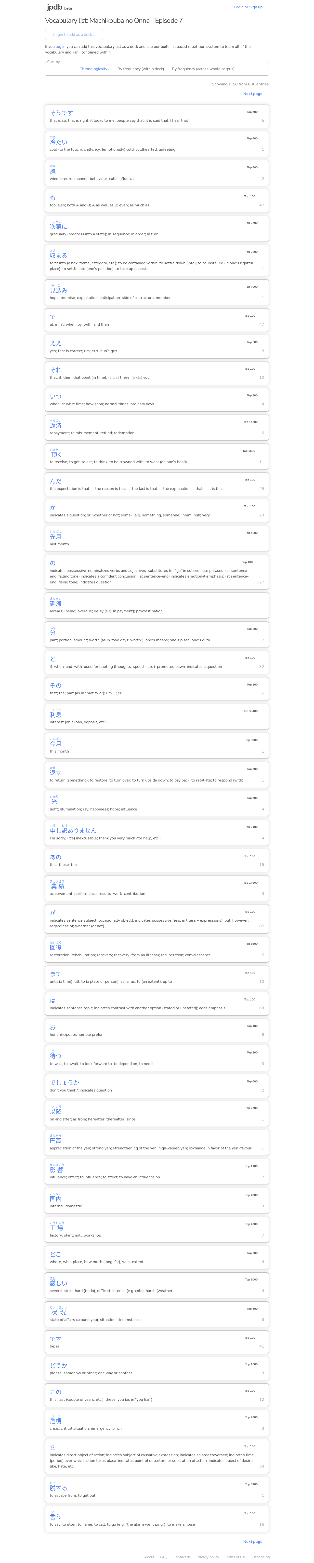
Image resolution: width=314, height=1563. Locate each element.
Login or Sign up (248, 7)
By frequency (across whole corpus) (203, 69)
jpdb (54, 7)
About (149, 1557)
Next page (252, 93)
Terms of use (235, 1557)
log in (60, 46)
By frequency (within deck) (141, 69)
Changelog (261, 1557)
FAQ (164, 1557)
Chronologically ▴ (94, 69)
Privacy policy (207, 1557)
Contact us (182, 1557)
